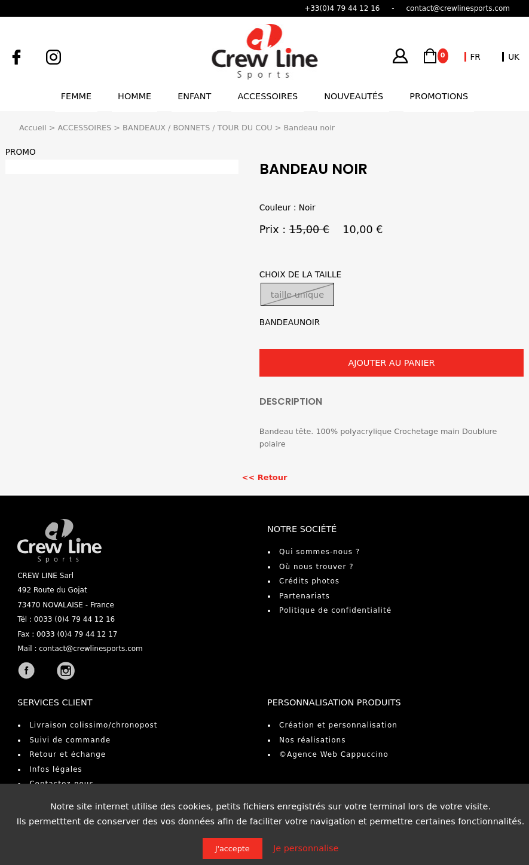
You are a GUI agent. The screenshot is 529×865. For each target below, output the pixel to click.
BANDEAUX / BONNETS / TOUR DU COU (198, 127)
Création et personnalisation (338, 725)
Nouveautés (353, 96)
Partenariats (304, 596)
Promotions (438, 96)
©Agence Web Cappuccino (334, 754)
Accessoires (267, 96)
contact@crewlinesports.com (91, 648)
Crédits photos (309, 581)
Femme (76, 96)
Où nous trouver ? (316, 567)
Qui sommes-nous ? (319, 552)
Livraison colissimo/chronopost (93, 725)
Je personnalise (305, 848)
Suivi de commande (70, 740)
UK (513, 57)
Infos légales (55, 769)
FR (475, 57)
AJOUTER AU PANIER (391, 363)
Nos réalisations (312, 740)
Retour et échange (67, 754)
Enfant (194, 96)
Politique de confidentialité (335, 610)
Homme (134, 96)
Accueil (33, 127)
